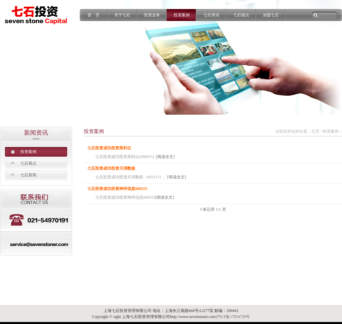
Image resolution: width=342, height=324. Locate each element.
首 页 (94, 15)
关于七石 (122, 15)
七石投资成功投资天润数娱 (111, 168)
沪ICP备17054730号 (233, 316)
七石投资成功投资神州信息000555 (117, 188)
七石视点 (241, 15)
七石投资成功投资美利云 (109, 148)
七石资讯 (211, 15)
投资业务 (152, 15)
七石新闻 (28, 175)
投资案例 (182, 15)
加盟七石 (271, 15)
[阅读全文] (165, 156)
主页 (315, 131)
